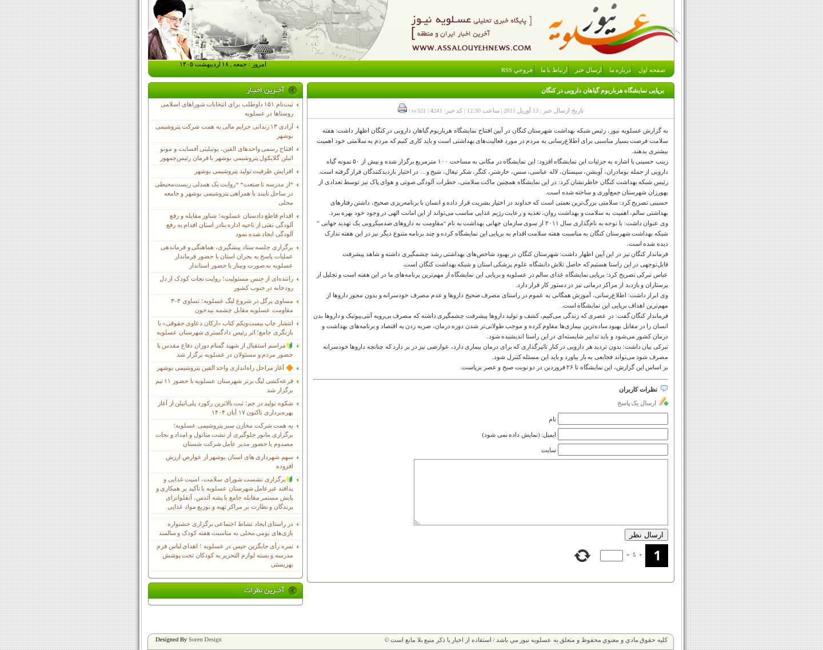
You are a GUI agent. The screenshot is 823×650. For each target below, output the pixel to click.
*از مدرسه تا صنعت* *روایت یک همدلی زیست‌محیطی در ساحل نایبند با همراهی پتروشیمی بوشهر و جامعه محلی (224, 193)
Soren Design (205, 639)
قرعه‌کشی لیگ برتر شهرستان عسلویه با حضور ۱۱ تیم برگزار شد (224, 385)
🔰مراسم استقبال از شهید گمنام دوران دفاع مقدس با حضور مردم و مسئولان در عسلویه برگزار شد (225, 350)
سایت (548, 450)
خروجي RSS (517, 70)
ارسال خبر (588, 70)
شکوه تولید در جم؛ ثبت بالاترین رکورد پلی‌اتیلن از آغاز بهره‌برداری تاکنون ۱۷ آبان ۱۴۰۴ (225, 408)
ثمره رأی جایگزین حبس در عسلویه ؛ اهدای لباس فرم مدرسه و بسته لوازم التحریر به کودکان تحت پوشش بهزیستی (225, 555)
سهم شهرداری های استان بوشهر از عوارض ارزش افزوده (229, 461)
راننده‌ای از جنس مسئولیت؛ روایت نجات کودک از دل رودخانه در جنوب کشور (226, 283)
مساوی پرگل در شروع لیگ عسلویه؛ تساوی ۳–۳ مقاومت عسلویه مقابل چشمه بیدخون (232, 305)
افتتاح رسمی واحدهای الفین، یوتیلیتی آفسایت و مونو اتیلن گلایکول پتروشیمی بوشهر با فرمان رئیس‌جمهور (226, 153)
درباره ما (620, 70)
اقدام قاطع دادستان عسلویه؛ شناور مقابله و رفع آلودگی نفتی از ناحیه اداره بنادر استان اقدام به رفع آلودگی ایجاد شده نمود (229, 225)
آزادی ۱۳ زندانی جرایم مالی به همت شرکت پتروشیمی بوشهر (224, 131)
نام (552, 419)
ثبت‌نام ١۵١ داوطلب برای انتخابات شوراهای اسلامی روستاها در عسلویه (227, 109)
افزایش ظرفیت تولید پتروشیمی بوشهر (243, 171)
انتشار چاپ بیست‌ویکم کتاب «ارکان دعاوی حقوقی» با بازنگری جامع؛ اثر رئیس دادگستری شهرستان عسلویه (225, 328)
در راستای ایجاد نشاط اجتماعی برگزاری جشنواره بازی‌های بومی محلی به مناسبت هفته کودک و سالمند (226, 528)
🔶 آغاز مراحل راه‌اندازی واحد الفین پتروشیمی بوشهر (225, 368)
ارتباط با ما (554, 70)
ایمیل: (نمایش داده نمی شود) (519, 435)
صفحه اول (651, 70)
